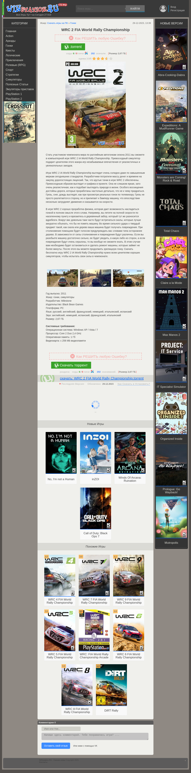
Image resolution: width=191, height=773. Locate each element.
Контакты (43, 763)
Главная (11, 31)
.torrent (76, 47)
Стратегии (12, 74)
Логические (13, 55)
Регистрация (178, 10)
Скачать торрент (74, 365)
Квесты (10, 50)
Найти (135, 8)
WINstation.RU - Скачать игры (52, 761)
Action (9, 36)
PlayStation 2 (14, 98)
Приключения (14, 60)
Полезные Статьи (17, 84)
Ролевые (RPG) (15, 65)
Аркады (11, 40)
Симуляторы (14, 79)
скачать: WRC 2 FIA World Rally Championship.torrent (102, 378)
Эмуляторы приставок (20, 89)
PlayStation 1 (14, 94)
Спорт (9, 69)
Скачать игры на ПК (57, 23)
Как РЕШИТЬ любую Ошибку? (100, 38)
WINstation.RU (33, 8)
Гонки (9, 45)
